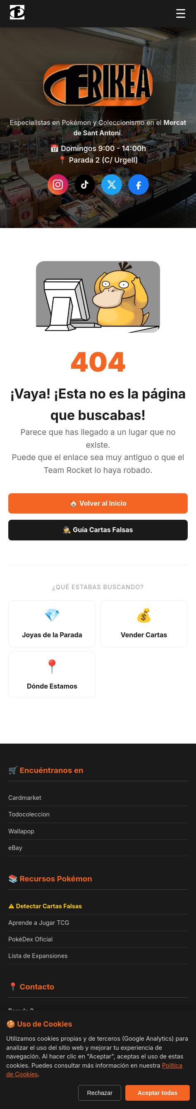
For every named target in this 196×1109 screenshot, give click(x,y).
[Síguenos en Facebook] (138, 184)
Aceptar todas (157, 1093)
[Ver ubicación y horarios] (52, 675)
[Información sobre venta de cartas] (144, 623)
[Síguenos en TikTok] (84, 184)
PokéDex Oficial (30, 939)
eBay (15, 847)
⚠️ (45, 906)
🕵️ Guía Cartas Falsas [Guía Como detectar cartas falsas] (98, 530)
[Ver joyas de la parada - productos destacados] (52, 623)
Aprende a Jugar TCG (38, 922)
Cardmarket (24, 797)
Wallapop (21, 831)
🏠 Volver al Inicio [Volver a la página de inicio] (98, 503)
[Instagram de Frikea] (58, 184)
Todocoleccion (29, 814)
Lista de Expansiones (38, 955)
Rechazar (99, 1093)
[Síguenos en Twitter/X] (111, 184)
